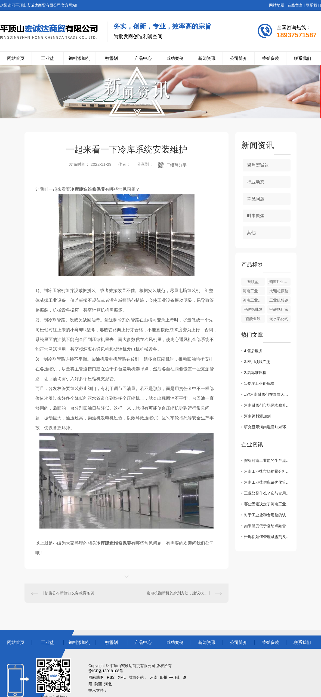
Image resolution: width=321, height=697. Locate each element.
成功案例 (175, 58)
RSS (111, 677)
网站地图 (276, 5)
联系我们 (313, 5)
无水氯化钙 (278, 319)
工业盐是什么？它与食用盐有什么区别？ (267, 493)
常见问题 (255, 198)
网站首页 (15, 58)
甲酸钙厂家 (278, 309)
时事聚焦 (255, 215)
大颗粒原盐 (278, 291)
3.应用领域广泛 (257, 362)
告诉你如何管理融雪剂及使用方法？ (267, 537)
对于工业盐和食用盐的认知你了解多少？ (267, 515)
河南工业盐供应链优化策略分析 (267, 482)
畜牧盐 (253, 282)
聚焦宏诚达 (258, 165)
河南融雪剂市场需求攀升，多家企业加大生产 (267, 405)
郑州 (163, 677)
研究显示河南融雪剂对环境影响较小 (267, 427)
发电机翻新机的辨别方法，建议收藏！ (179, 593)
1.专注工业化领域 (259, 383)
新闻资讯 (206, 58)
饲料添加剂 (79, 58)
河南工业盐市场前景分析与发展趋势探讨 (267, 471)
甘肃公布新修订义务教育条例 (69, 593)
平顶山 (175, 677)
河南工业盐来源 (279, 282)
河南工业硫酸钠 (254, 300)
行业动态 (255, 182)
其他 (251, 232)
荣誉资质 (270, 58)
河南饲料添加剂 (257, 416)
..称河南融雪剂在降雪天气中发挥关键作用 (267, 394)
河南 (154, 677)
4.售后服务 (253, 351)
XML (121, 677)
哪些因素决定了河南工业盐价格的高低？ (267, 504)
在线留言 (295, 5)
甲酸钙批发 (253, 309)
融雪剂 (111, 58)
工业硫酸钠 (278, 300)
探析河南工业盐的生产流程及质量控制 (267, 460)
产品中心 (143, 58)
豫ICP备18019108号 (105, 671)
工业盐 (47, 58)
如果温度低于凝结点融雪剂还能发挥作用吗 (267, 526)
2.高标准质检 (255, 372)
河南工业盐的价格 (254, 291)
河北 (108, 684)
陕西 (98, 684)
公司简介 (238, 58)
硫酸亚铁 (253, 319)
